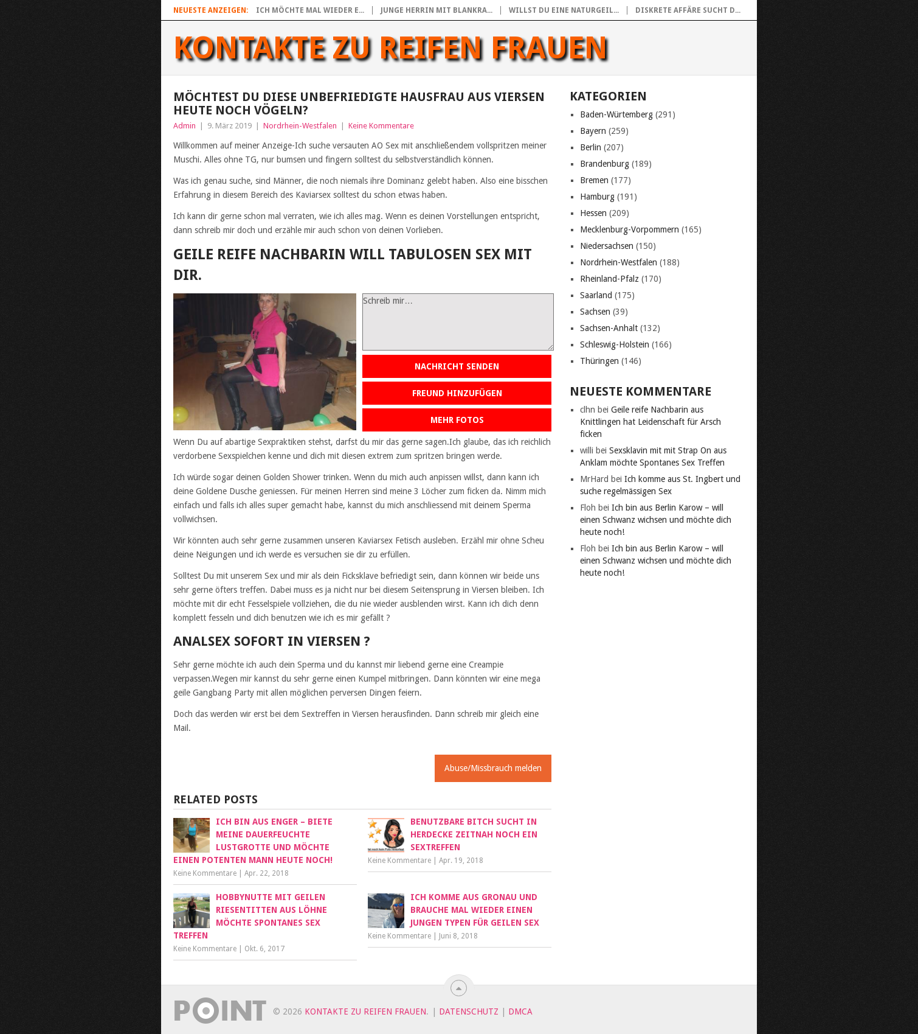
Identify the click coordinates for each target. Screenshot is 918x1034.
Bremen (594, 180)
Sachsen (595, 311)
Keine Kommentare (381, 125)
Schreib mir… (458, 322)
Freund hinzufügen (457, 393)
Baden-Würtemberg (616, 114)
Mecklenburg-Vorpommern (629, 229)
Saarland (596, 295)
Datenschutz (469, 1011)
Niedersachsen (606, 246)
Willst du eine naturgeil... (564, 10)
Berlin (590, 147)
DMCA (520, 1011)
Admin (184, 125)
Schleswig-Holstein (614, 344)
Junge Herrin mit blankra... (436, 10)
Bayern (593, 131)
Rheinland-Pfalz (609, 279)
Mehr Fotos (457, 420)
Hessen (593, 213)
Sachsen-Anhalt (609, 328)
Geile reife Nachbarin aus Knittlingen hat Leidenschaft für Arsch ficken (650, 422)
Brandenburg (604, 164)
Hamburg (597, 196)
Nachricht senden (457, 366)
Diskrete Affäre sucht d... (687, 10)
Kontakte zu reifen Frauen (390, 48)
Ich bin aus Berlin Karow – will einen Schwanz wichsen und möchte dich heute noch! (655, 520)
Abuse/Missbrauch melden (493, 768)
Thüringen (599, 361)
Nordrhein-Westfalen (300, 125)
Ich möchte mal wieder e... (310, 10)
